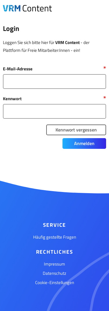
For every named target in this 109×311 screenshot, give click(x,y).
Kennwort (12, 98)
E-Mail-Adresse (18, 68)
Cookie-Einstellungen (54, 282)
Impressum (54, 264)
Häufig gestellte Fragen (54, 237)
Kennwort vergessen (76, 129)
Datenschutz (54, 273)
